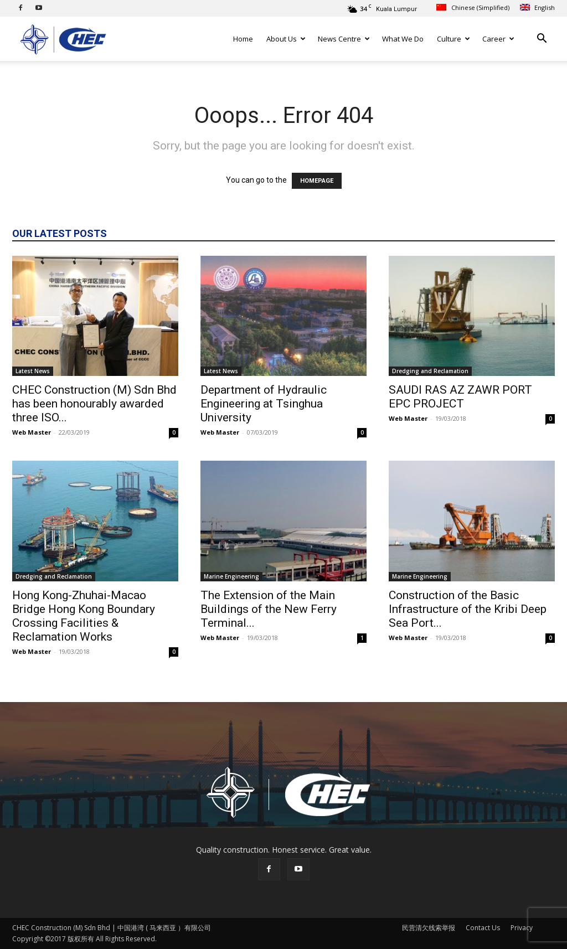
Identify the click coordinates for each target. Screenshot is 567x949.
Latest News (33, 371)
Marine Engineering (231, 576)
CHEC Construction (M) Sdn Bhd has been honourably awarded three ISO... (94, 403)
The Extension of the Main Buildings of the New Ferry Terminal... (268, 609)
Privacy (522, 927)
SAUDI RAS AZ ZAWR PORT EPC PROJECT (460, 396)
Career (498, 39)
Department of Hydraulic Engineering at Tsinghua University (263, 403)
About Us (286, 39)
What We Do (403, 39)
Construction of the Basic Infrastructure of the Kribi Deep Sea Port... (468, 609)
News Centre (344, 39)
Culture (453, 39)
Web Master (31, 432)
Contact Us (483, 927)
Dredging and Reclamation (430, 371)
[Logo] (62, 39)
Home (243, 39)
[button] (541, 39)
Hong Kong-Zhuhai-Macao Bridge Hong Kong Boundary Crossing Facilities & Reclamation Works (83, 616)
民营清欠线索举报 (428, 927)
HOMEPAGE (316, 180)
